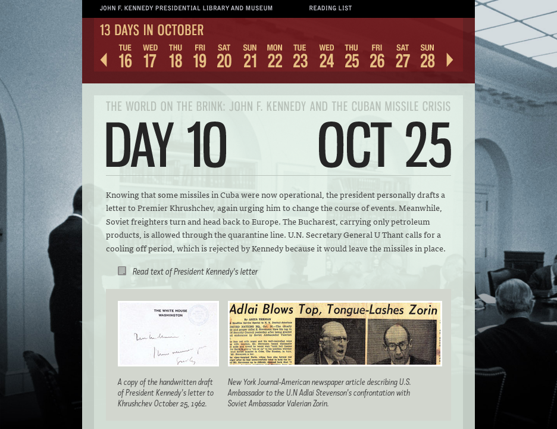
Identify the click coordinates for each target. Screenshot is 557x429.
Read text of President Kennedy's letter (195, 271)
